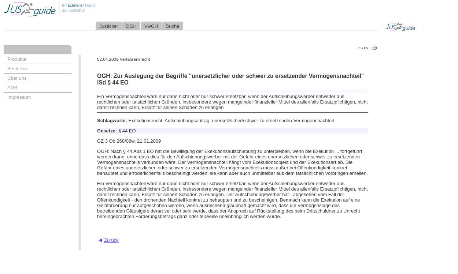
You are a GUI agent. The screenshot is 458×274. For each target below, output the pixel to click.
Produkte (16, 59)
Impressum (19, 97)
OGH (131, 26)
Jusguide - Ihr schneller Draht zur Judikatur (74, 9)
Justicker (108, 26)
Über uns (17, 78)
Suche (172, 26)
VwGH (151, 26)
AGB (12, 87)
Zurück (111, 240)
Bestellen (17, 68)
